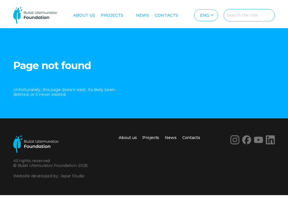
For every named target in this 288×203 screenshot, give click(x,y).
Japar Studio (72, 175)
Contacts (166, 15)
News (142, 15)
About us (84, 15)
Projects (112, 15)
